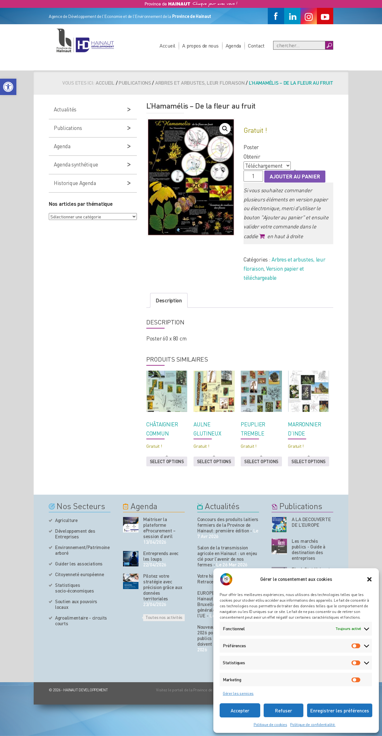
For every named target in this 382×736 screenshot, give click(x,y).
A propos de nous (200, 45)
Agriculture (66, 520)
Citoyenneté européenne (79, 574)
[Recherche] (299, 45)
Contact (256, 45)
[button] (8, 87)
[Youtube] (325, 16)
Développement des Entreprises (75, 534)
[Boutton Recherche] (329, 45)
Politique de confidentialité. (312, 724)
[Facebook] (276, 16)
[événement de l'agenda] (130, 524)
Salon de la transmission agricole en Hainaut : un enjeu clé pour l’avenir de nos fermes (227, 556)
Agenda (233, 45)
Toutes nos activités (164, 617)
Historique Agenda (75, 182)
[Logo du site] (85, 40)
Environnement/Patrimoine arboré (82, 550)
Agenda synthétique (76, 164)
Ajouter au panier (295, 176)
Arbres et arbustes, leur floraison (199, 82)
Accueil (167, 45)
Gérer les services (238, 693)
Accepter (240, 710)
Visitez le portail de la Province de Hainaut (191, 690)
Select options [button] (167, 461)
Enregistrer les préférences (339, 710)
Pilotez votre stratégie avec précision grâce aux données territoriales (162, 587)
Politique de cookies (270, 724)
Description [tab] (169, 300)
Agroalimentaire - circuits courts (81, 620)
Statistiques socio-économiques (74, 588)
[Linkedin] (292, 16)
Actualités (65, 109)
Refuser (283, 710)
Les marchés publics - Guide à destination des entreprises (308, 549)
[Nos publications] (279, 524)
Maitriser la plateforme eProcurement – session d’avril (159, 527)
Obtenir (252, 156)
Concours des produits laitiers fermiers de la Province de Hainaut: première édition (227, 525)
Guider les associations (79, 563)
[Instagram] (309, 16)
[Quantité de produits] (253, 176)
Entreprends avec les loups (160, 556)
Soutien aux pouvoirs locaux (76, 604)
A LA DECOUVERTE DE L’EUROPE (311, 522)
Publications (135, 82)
